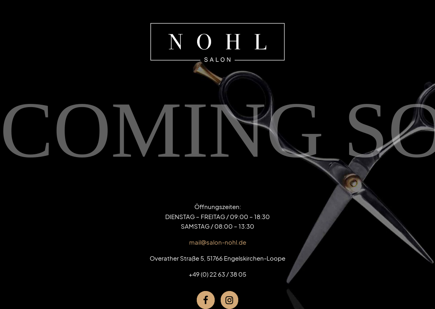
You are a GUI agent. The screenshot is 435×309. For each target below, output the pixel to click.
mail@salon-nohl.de (217, 242)
